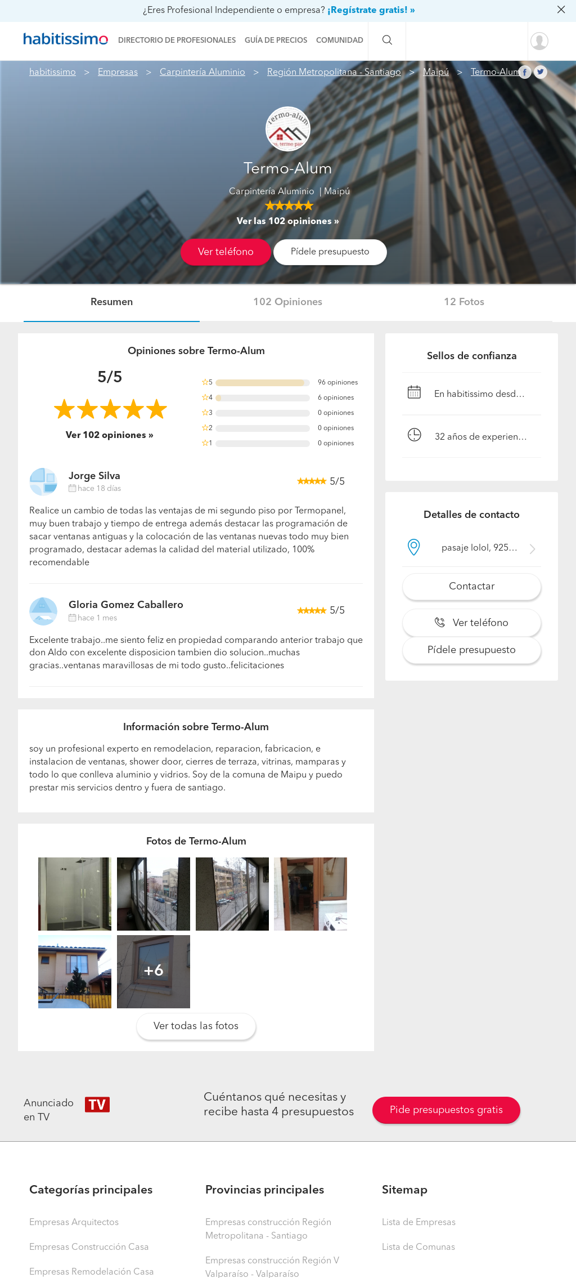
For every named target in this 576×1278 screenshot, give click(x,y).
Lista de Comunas (418, 1247)
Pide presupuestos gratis (446, 1110)
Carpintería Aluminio (202, 72)
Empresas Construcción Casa (89, 1247)
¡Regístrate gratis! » (371, 10)
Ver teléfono (226, 252)
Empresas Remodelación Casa (91, 1272)
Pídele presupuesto (330, 252)
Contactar (471, 587)
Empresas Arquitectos (74, 1222)
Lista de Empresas (419, 1222)
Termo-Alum (496, 72)
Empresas (118, 72)
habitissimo (52, 72)
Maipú (436, 72)
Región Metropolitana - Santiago (334, 72)
